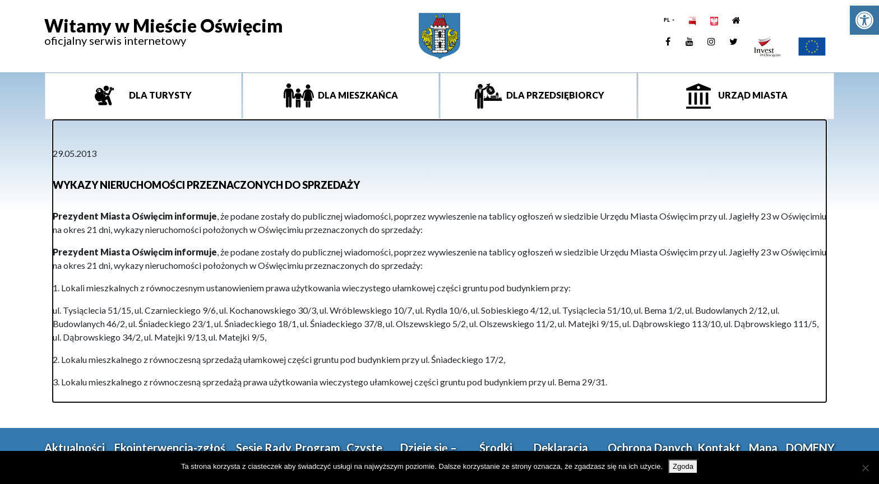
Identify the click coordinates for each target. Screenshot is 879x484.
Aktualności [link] (74, 447)
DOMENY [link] (810, 447)
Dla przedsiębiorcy (554, 95)
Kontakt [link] (719, 447)
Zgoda (683, 466)
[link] (864, 20)
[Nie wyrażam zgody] (865, 467)
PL (667, 20)
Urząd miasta (752, 95)
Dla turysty (159, 95)
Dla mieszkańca (357, 95)
